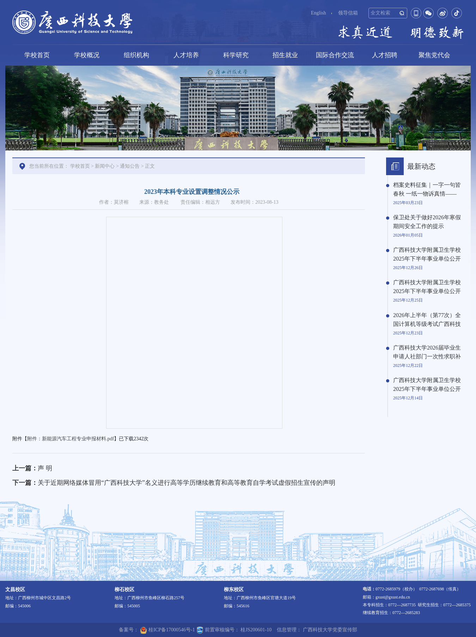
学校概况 (86, 55)
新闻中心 (105, 166)
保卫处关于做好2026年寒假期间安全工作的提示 (427, 221)
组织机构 (136, 55)
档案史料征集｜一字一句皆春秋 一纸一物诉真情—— (427, 189)
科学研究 (236, 55)
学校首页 (37, 55)
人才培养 (186, 55)
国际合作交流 (335, 55)
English (318, 13)
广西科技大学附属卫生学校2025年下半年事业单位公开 (427, 254)
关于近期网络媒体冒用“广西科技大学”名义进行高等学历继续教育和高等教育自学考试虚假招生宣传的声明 (186, 482)
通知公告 (130, 166)
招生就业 (285, 55)
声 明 (45, 468)
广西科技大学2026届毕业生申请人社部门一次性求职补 (427, 352)
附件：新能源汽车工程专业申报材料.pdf (70, 438)
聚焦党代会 (434, 55)
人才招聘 (384, 55)
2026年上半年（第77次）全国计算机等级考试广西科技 (427, 319)
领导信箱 (348, 13)
